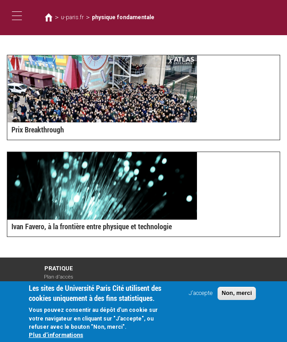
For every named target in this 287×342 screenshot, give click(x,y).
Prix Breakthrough (37, 130)
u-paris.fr (72, 17)
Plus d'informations (56, 337)
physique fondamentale (123, 17)
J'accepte (201, 295)
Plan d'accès (58, 277)
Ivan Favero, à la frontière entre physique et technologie (91, 226)
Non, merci (237, 295)
